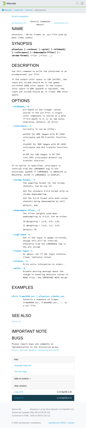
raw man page (20, 371)
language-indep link (22, 365)
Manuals (7, 10)
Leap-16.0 (18, 392)
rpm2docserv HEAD (57, 423)
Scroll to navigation (20, 16)
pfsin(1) (17, 321)
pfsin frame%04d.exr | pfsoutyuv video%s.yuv (38, 296)
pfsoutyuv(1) (19, 23)
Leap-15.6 (18, 10)
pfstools (29, 10)
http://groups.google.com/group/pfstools (36, 350)
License (70, 423)
